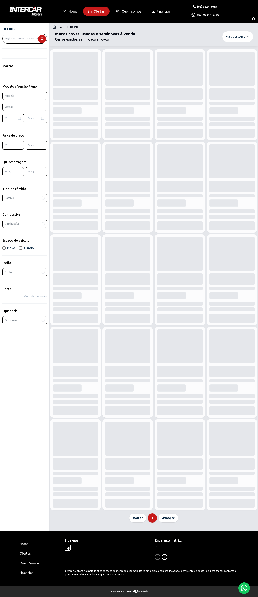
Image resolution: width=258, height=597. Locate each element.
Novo (8, 248)
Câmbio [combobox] (25, 198)
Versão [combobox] (9, 106)
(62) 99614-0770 (208, 14)
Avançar (168, 518)
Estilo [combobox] (25, 272)
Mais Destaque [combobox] (238, 36)
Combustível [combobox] (25, 224)
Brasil (74, 27)
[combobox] (24, 39)
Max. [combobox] (37, 118)
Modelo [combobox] (9, 95)
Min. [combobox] (14, 118)
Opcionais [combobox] (25, 320)
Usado (26, 248)
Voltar (138, 518)
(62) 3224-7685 (207, 6)
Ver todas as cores (35, 296)
